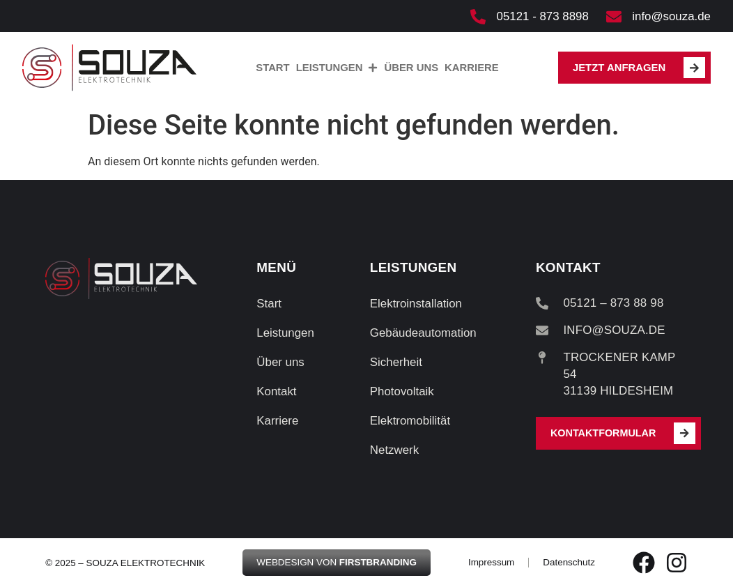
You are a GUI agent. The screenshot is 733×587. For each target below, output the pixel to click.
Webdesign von (336, 562)
